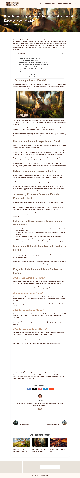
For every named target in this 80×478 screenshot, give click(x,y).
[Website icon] (41, 409)
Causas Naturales (63, 3)
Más (71, 4)
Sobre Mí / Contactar (8, 463)
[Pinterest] (40, 389)
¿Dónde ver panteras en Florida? (27, 73)
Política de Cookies (8, 469)
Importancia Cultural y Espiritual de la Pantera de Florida (33, 66)
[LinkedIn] (45, 389)
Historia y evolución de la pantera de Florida (29, 58)
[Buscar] (75, 3)
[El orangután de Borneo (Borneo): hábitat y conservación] (40, 442)
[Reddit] (51, 389)
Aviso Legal (6, 467)
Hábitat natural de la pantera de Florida (28, 60)
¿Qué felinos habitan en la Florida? (28, 71)
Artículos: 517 (40, 412)
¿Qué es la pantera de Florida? (26, 56)
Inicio (35, 3)
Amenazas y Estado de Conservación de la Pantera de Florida (34, 62)
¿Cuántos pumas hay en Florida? (27, 75)
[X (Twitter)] (34, 389)
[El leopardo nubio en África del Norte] (58, 442)
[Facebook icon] (39, 409)
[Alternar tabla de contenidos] (61, 53)
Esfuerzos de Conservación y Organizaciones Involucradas (33, 64)
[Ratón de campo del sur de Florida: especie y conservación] (21, 442)
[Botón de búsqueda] (58, 467)
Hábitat (41, 4)
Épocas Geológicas (51, 4)
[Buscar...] (48, 467)
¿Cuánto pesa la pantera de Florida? (28, 76)
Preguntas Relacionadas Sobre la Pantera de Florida (31, 69)
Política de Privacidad (9, 465)
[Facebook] (29, 389)
